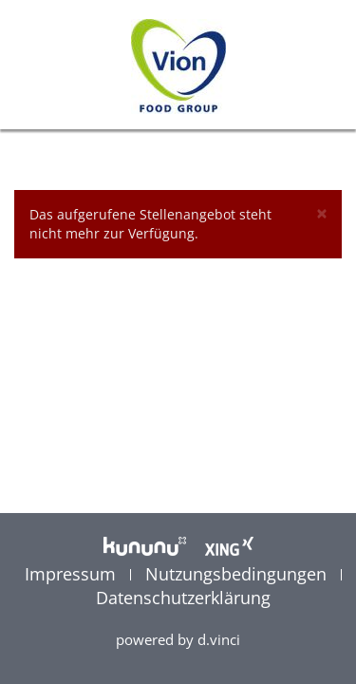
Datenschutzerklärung (183, 597)
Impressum (73, 573)
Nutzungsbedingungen (238, 573)
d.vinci (218, 639)
